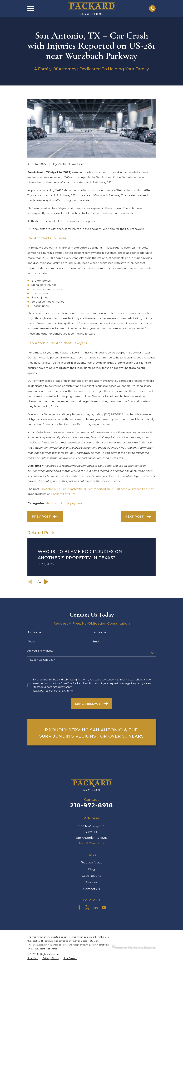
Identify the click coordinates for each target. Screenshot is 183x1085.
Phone (31, 641)
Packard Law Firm (63, 494)
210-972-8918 (91, 805)
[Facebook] (79, 907)
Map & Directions (91, 843)
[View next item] (46, 581)
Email (95, 641)
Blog (91, 869)
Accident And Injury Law (64, 503)
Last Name (99, 632)
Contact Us (91, 889)
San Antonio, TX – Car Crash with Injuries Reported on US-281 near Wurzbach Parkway (97, 489)
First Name (34, 632)
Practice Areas (91, 862)
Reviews (91, 882)
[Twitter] (87, 907)
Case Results (91, 875)
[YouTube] (104, 907)
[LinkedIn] (95, 907)
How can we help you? (41, 659)
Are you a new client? (40, 650)
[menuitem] (32, 958)
